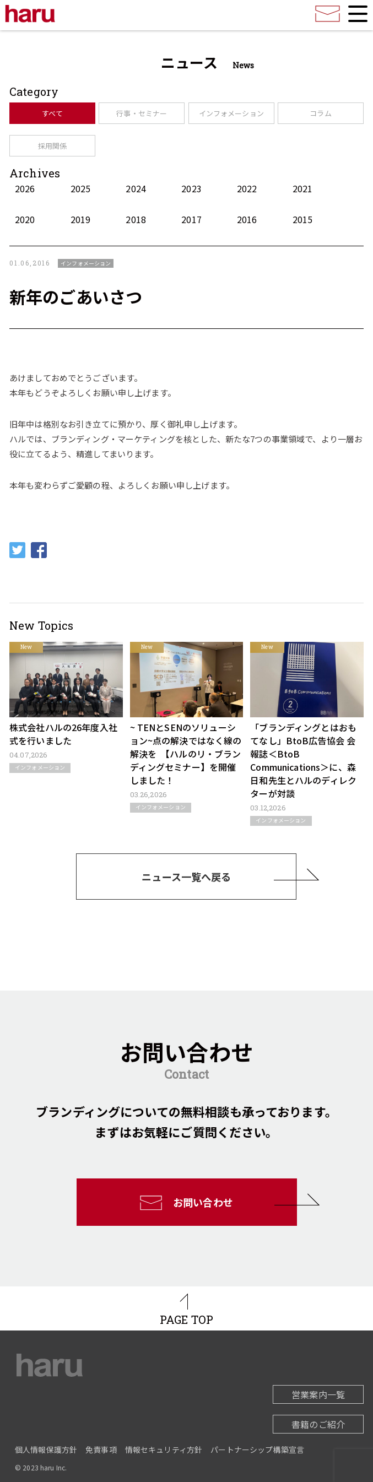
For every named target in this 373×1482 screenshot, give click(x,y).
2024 (136, 188)
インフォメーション (231, 113)
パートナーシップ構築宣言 (257, 1449)
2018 (136, 219)
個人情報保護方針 (46, 1449)
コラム (320, 113)
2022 (247, 188)
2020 (25, 219)
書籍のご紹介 (318, 1424)
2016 (247, 219)
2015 (303, 219)
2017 (191, 219)
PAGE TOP (186, 1319)
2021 (303, 188)
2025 (81, 188)
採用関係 (52, 145)
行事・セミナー (141, 113)
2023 (191, 188)
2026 (25, 188)
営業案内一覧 (318, 1394)
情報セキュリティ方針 (164, 1449)
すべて (52, 113)
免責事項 (101, 1449)
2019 (81, 219)
